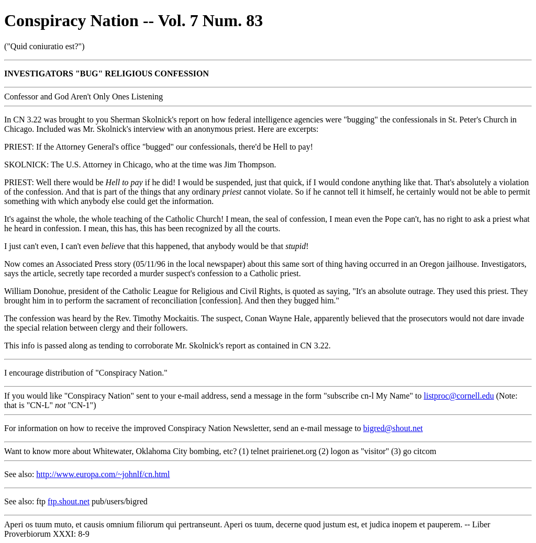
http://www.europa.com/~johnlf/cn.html (103, 474)
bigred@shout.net (393, 428)
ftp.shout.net (69, 501)
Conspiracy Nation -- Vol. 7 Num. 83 (133, 20)
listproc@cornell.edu (459, 395)
